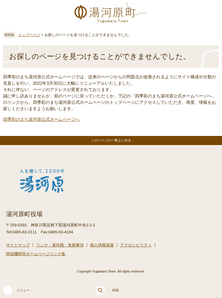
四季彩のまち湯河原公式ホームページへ (41, 119)
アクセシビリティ (136, 245)
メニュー (16, 290)
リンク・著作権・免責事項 (60, 245)
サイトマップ (18, 245)
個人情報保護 (102, 245)
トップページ (29, 35)
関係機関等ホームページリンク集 (35, 254)
